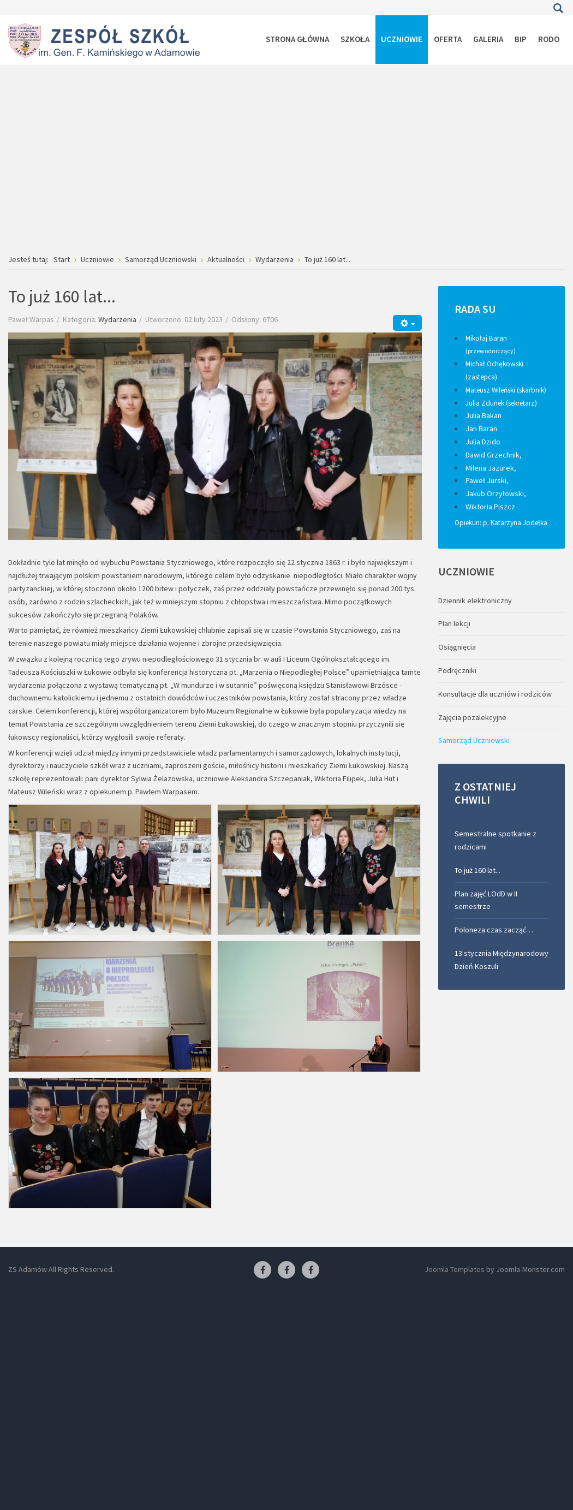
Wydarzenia (117, 319)
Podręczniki (457, 670)
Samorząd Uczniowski (474, 740)
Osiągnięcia (457, 647)
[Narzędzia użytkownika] (407, 323)
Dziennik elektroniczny (475, 600)
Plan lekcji (454, 623)
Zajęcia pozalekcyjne (472, 717)
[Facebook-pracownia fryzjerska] (286, 1270)
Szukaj (558, 8)
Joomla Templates (455, 1269)
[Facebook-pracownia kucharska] (310, 1270)
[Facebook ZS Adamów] (262, 1270)
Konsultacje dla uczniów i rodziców (495, 694)
